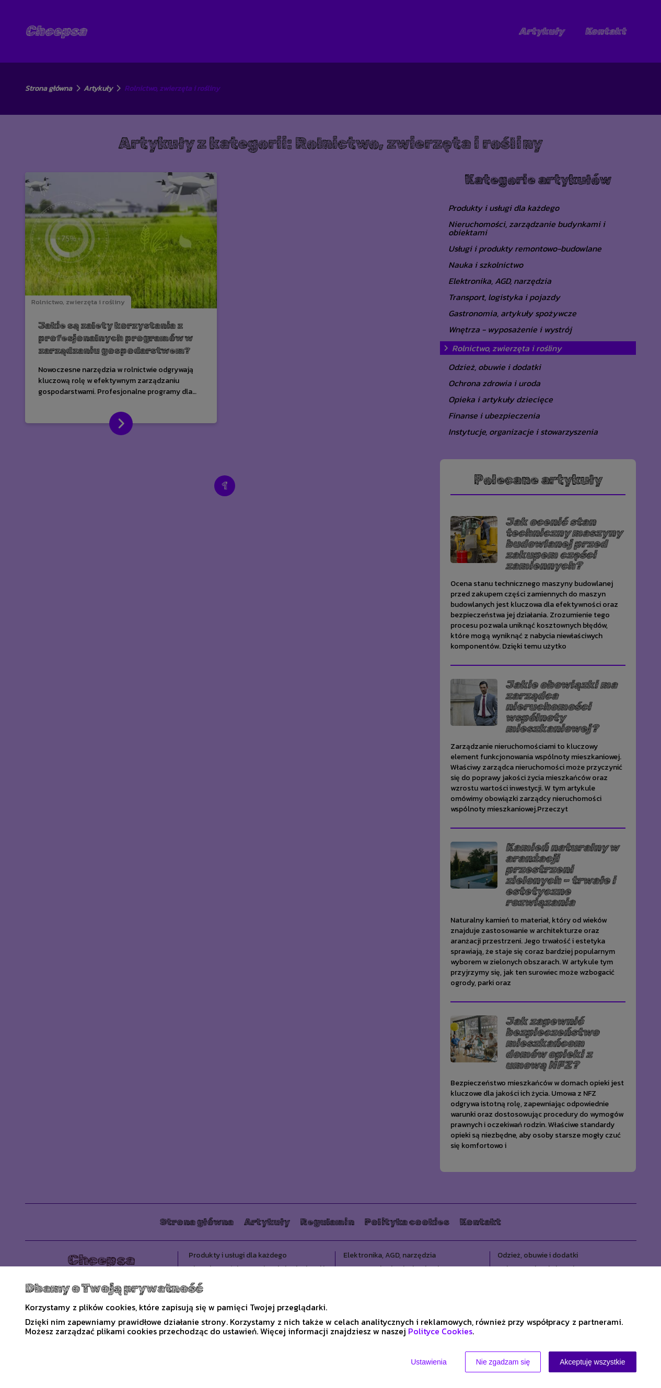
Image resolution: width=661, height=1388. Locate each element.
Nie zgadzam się (503, 1362)
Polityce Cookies (440, 1331)
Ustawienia (428, 1362)
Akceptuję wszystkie (592, 1362)
